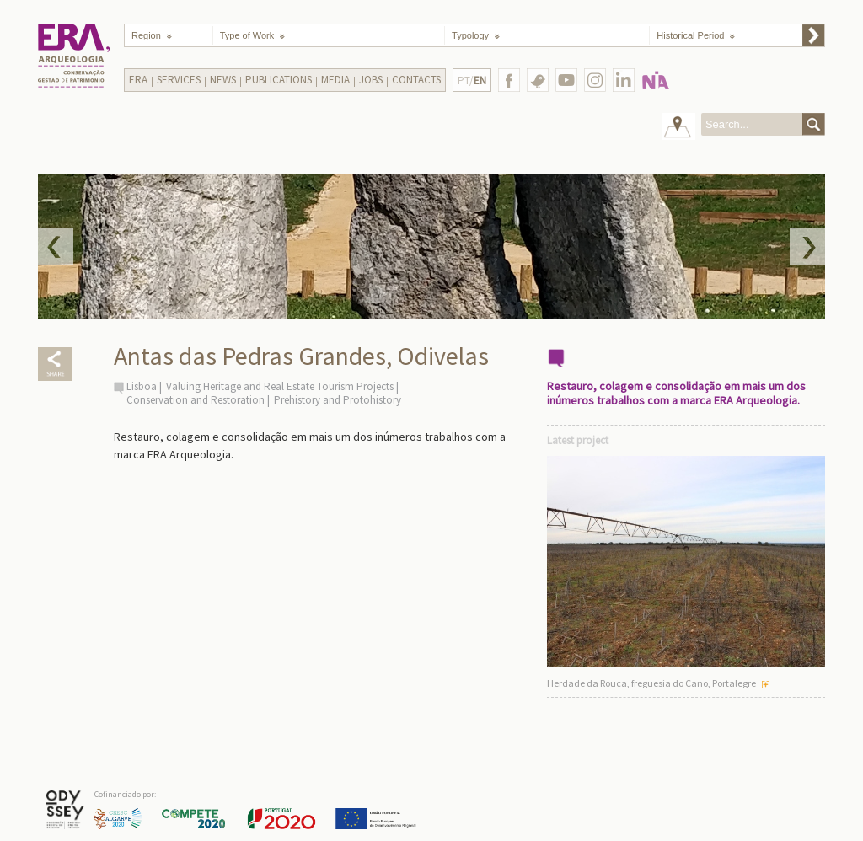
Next (807, 246)
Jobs (371, 79)
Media (335, 79)
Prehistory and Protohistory (337, 400)
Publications (278, 79)
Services (179, 79)
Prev (55, 246)
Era (138, 79)
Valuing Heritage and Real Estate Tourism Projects (280, 386)
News (223, 79)
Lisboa (141, 386)
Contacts (416, 79)
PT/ (472, 80)
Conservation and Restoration (195, 400)
